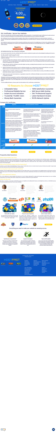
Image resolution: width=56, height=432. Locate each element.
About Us (30, 4)
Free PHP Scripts (36, 264)
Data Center (44, 261)
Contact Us (39, 4)
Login (55, 0)
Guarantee (34, 4)
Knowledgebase (44, 271)
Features (14, 4)
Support (42, 4)
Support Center (44, 268)
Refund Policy (27, 272)
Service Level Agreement (29, 274)
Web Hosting (10, 4)
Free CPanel (35, 265)
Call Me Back (37, 26)
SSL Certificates (25, 4)
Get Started (20, 17)
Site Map (43, 272)
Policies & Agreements (28, 268)
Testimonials (44, 264)
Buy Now (46, 4)
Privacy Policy (27, 273)
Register (51, 0)
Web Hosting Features (37, 261)
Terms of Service (27, 271)
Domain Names (19, 4)
